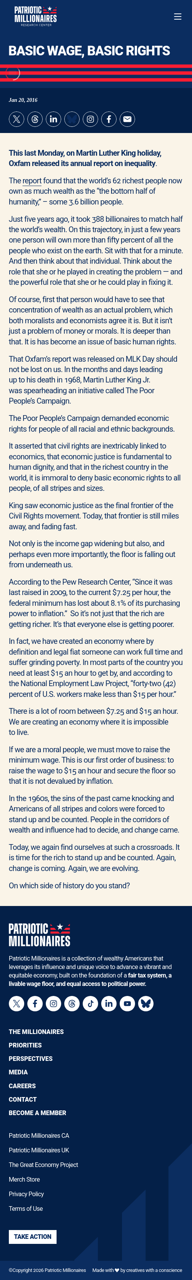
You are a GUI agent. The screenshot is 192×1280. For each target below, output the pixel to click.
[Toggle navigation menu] (178, 16)
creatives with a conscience (154, 1270)
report (32, 180)
